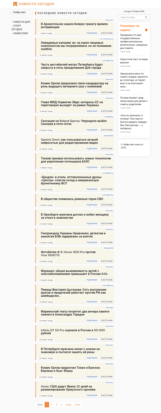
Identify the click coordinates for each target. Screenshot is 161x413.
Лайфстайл (18, 12)
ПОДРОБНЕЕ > (92, 33)
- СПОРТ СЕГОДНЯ (16, 27)
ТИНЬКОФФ (108, 136)
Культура (109, 307)
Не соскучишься (106, 39)
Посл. (77, 404)
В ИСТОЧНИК (106, 33)
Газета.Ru (109, 20)
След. (68, 404)
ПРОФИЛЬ (109, 117)
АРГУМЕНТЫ (108, 61)
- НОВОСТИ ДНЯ (20, 21)
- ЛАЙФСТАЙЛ (19, 33)
